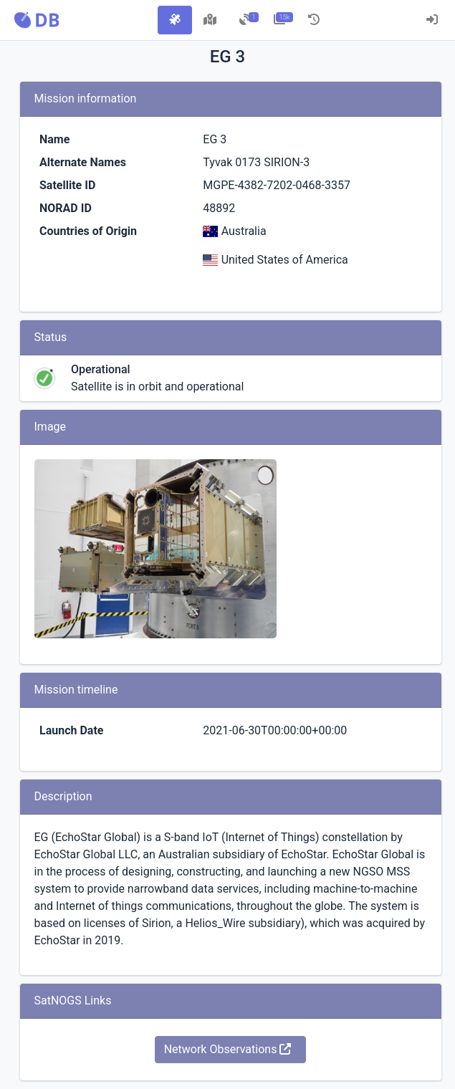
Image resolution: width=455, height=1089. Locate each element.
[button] (36, 20)
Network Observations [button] (228, 1049)
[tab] (175, 20)
